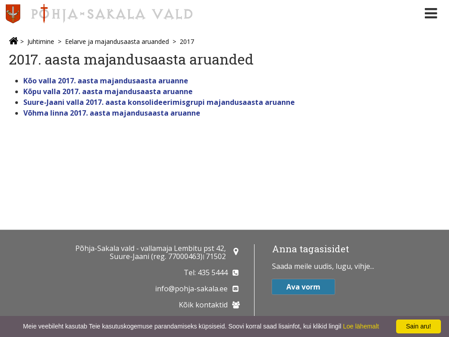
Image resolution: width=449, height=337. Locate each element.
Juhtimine (40, 41)
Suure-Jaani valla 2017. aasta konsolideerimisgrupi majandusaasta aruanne (159, 102)
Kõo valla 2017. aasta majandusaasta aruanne (105, 81)
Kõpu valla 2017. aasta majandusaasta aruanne (108, 91)
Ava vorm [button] (303, 287)
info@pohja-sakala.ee (191, 289)
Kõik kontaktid (203, 305)
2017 (187, 41)
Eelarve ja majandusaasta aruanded (117, 41)
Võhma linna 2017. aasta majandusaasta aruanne (111, 113)
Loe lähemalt (361, 326)
